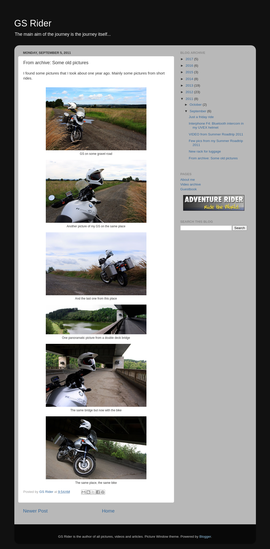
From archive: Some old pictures (213, 158)
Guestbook (188, 189)
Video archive (190, 184)
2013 (189, 85)
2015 (189, 72)
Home (108, 511)
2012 (189, 92)
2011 (189, 99)
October (196, 104)
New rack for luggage (205, 151)
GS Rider (33, 23)
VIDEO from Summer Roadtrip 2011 (216, 134)
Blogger (205, 536)
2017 (189, 59)
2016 (189, 65)
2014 (189, 79)
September (198, 111)
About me (187, 179)
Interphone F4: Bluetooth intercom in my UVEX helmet (216, 125)
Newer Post (35, 511)
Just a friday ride (201, 117)
